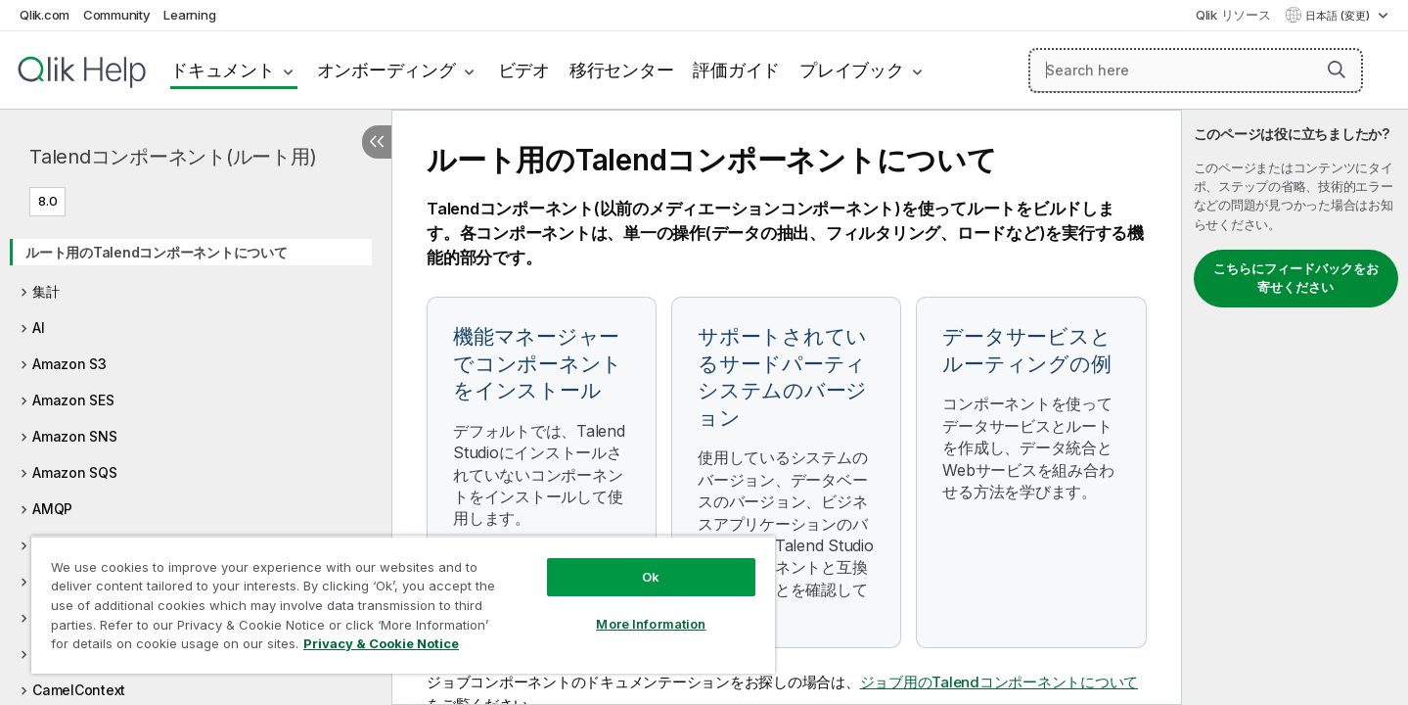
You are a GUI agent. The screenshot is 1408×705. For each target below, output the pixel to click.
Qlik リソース (1233, 15)
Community (117, 15)
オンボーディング (386, 70)
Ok (650, 577)
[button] (1336, 69)
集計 (46, 291)
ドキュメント (222, 70)
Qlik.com (44, 15)
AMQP (52, 508)
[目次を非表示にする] (376, 142)
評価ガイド (736, 70)
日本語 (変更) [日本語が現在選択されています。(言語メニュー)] (1339, 16)
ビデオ (524, 70)
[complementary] (1295, 407)
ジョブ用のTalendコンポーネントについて (999, 682)
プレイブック (851, 70)
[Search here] (1195, 70)
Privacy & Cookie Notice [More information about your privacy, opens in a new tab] (381, 643)
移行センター (621, 70)
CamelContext (78, 690)
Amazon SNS (74, 436)
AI (38, 327)
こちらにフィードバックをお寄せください (1296, 278)
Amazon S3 (69, 363)
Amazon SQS (74, 472)
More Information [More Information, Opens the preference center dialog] (650, 624)
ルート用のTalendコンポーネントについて (156, 252)
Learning (189, 15)
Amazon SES (73, 400)
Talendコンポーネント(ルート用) (172, 156)
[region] (403, 605)
